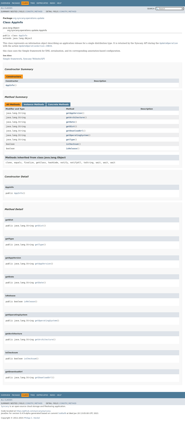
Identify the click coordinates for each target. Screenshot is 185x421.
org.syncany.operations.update (28, 18)
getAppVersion (74, 113)
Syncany (5, 406)
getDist (70, 126)
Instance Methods (34, 104)
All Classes (6, 8)
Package (16, 3)
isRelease (71, 148)
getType (70, 139)
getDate (70, 122)
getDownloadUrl (74, 131)
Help (59, 3)
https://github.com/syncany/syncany (33, 411)
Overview (5, 3)
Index (52, 3)
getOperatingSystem (77, 135)
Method (38, 12)
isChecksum (72, 144)
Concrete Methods (58, 104)
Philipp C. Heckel (32, 418)
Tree (32, 3)
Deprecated (42, 3)
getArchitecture (75, 117)
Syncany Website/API (34, 59)
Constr (29, 12)
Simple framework (12, 59)
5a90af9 (62, 413)
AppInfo (23, 35)
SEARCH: (151, 9)
